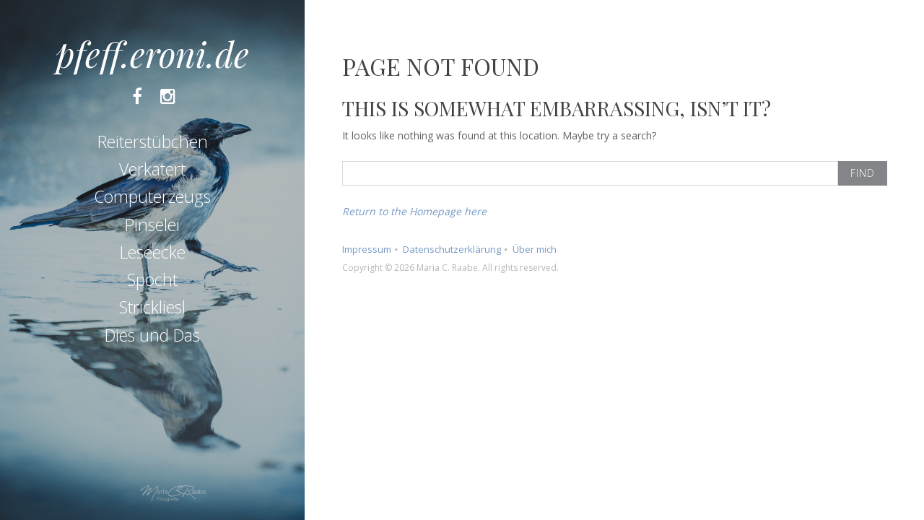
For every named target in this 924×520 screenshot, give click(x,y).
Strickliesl (152, 306)
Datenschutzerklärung (452, 249)
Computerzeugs (152, 196)
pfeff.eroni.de (152, 53)
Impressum (366, 249)
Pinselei (152, 224)
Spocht (152, 279)
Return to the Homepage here (414, 211)
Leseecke (153, 252)
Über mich (535, 249)
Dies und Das (152, 335)
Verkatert (152, 169)
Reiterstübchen (152, 141)
